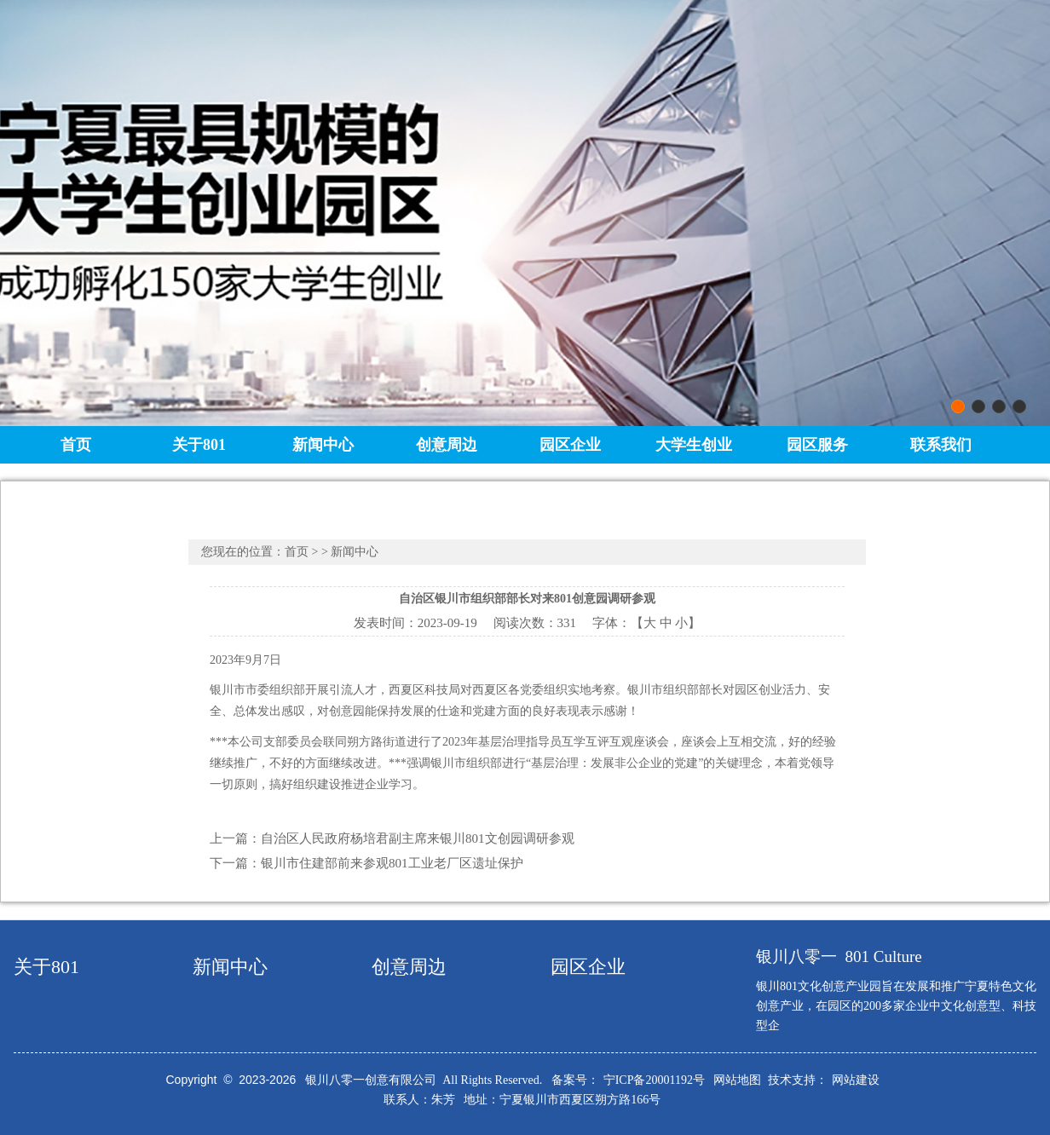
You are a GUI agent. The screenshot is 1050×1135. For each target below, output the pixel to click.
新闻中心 (323, 444)
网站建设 (856, 1080)
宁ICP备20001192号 (654, 1080)
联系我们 (941, 444)
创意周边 (446, 444)
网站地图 (737, 1080)
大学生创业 (693, 444)
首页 (76, 444)
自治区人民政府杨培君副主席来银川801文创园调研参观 (417, 838)
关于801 (199, 444)
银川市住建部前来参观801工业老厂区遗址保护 (392, 863)
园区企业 (570, 444)
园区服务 (817, 444)
